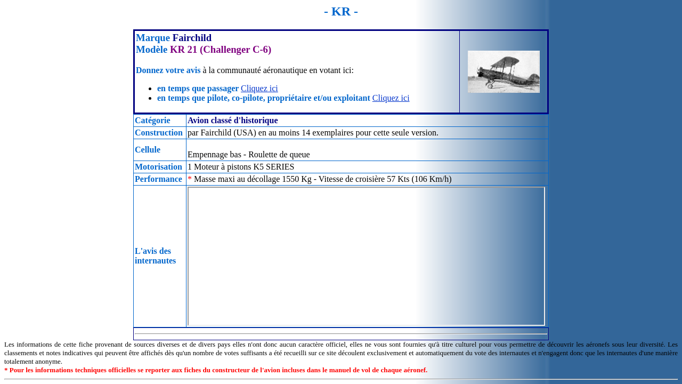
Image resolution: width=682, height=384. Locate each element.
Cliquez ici (259, 88)
